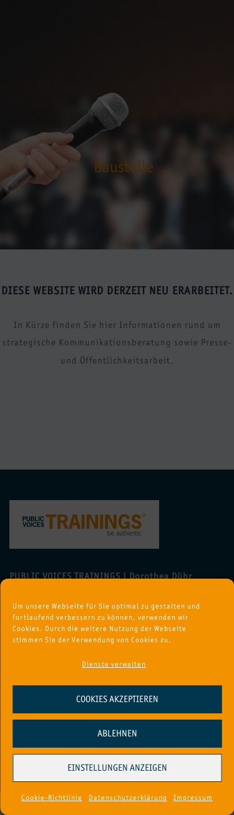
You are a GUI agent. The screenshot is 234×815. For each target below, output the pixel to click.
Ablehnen (117, 733)
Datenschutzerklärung (128, 797)
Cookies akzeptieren (117, 699)
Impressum (193, 797)
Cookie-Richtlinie (51, 797)
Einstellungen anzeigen (117, 767)
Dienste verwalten (114, 664)
